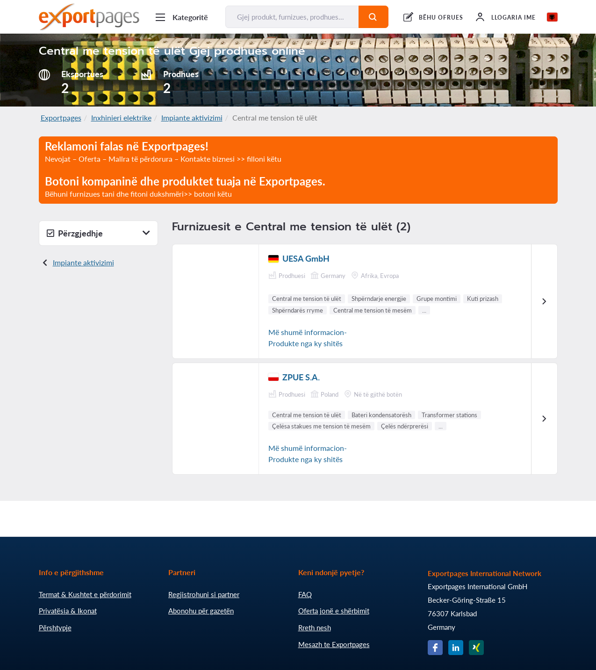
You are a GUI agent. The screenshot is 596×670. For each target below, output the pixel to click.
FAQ (305, 594)
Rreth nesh (314, 627)
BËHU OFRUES (441, 17)
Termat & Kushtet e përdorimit (85, 594)
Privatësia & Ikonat (68, 610)
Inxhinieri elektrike (121, 117)
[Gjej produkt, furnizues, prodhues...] (292, 17)
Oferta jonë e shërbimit (333, 610)
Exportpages (61, 117)
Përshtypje (55, 627)
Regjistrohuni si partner (203, 594)
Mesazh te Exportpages (334, 644)
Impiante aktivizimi (192, 117)
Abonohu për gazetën (201, 610)
